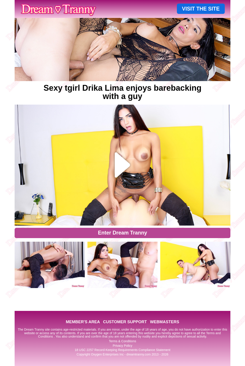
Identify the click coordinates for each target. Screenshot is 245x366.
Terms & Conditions (122, 341)
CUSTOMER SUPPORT (125, 322)
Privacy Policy (122, 345)
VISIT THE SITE (201, 9)
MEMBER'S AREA (83, 322)
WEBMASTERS (164, 322)
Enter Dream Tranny (122, 233)
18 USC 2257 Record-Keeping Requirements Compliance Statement (122, 350)
